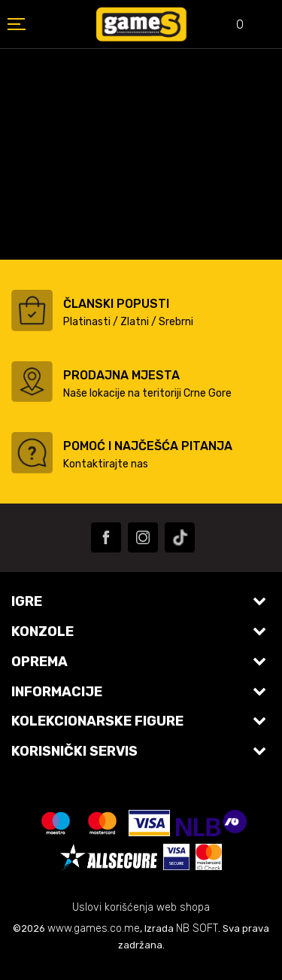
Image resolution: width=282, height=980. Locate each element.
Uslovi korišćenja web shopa (141, 907)
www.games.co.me (93, 928)
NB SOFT (197, 928)
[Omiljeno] (229, 26)
